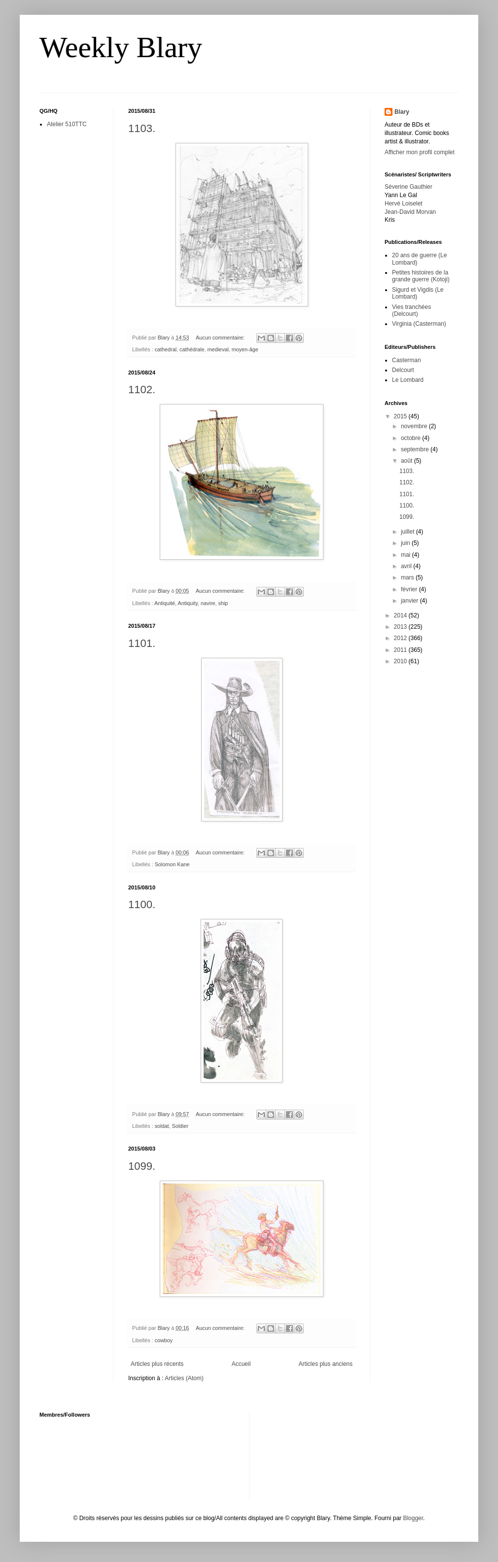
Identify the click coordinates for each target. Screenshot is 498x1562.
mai (406, 554)
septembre (415, 449)
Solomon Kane (172, 864)
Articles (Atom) (184, 1378)
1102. (141, 389)
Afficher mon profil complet (420, 152)
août (407, 460)
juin (406, 543)
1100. (141, 904)
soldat (162, 1126)
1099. (141, 1166)
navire (208, 603)
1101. (141, 643)
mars (408, 577)
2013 (401, 626)
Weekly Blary (120, 47)
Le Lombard (408, 379)
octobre (411, 438)
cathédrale (191, 349)
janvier (410, 600)
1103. (141, 128)
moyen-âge (245, 349)
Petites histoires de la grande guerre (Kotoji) (421, 276)
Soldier (180, 1126)
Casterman (406, 360)
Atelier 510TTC (67, 124)
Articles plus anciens (326, 1363)
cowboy (164, 1340)
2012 (401, 638)
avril (407, 566)
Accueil (241, 1363)
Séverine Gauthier (408, 186)
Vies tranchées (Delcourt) (411, 310)
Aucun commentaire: (221, 337)
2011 (401, 649)
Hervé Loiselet (404, 203)
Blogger (413, 1518)
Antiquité (164, 603)
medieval (217, 349)
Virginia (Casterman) (419, 323)
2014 (401, 615)
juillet (408, 531)
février (410, 589)
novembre (415, 426)
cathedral (166, 349)
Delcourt (403, 370)
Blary (401, 111)
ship (223, 603)
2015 (401, 416)
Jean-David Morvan (410, 211)
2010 (401, 661)
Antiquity (188, 603)
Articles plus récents (157, 1363)
